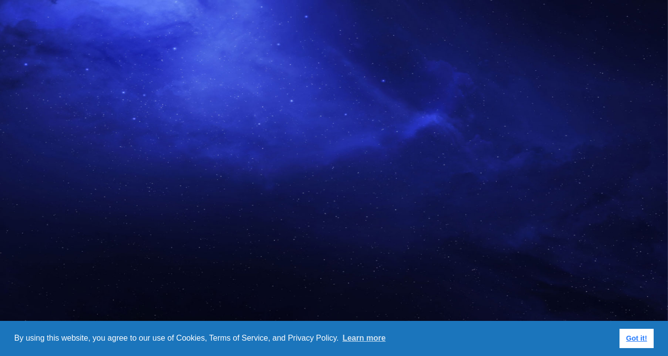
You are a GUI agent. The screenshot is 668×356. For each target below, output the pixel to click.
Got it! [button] (636, 338)
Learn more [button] (363, 338)
